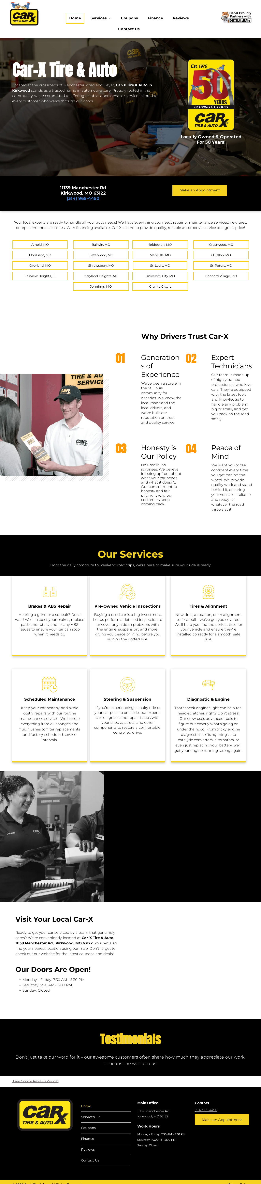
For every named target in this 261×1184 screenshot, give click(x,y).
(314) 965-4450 (206, 1110)
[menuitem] (76, 18)
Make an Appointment (200, 190)
